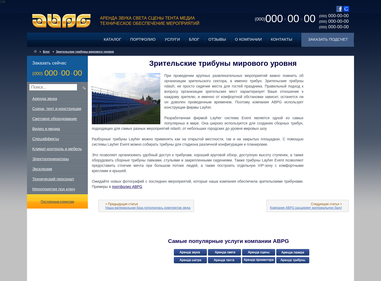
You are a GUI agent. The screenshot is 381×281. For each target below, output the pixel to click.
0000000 (285, 18)
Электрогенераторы (50, 158)
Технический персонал (53, 179)
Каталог (112, 39)
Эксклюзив (42, 169)
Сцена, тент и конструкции (56, 108)
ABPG (61, 21)
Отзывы (217, 39)
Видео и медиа (46, 128)
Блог (194, 39)
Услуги (172, 39)
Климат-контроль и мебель (57, 148)
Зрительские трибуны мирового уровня (85, 51)
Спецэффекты (45, 138)
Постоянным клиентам (57, 202)
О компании (248, 39)
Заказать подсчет (328, 39)
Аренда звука (44, 98)
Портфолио (143, 39)
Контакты (281, 39)
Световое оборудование (54, 118)
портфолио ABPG (127, 187)
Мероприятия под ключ (53, 189)
